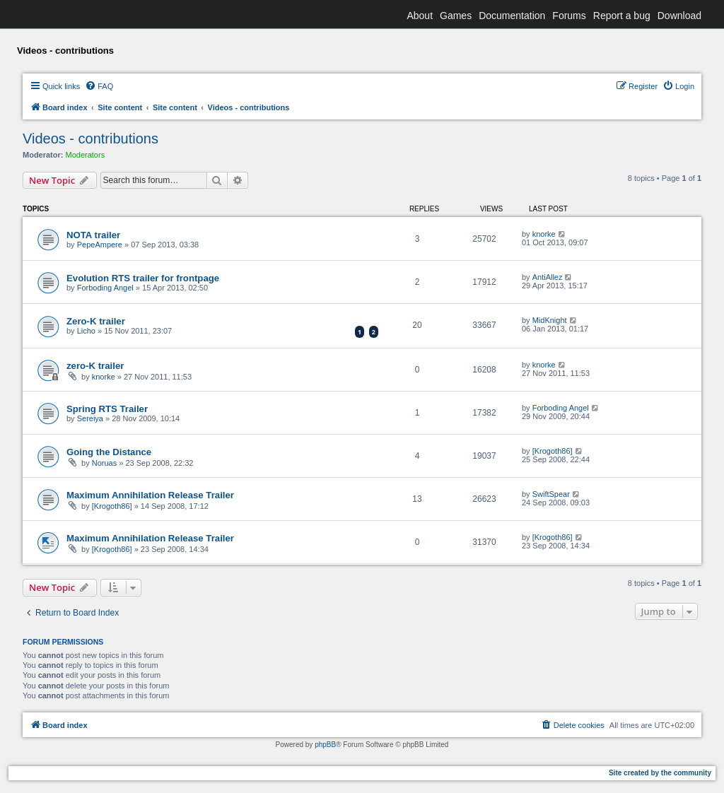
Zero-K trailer (95, 321)
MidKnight (549, 320)
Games (456, 15)
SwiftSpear (551, 494)
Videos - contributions (90, 138)
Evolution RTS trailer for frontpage (142, 278)
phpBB (325, 744)
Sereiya (90, 418)
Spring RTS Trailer (107, 409)
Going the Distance (108, 452)
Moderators (85, 155)
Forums (568, 15)
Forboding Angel (105, 287)
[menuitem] (99, 86)
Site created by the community (660, 773)
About (420, 15)
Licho (86, 331)
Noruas (104, 463)
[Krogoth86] (552, 451)
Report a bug (621, 15)
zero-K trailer (95, 365)
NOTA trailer (93, 235)
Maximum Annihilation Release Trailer (150, 495)
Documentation (512, 15)
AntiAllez (547, 277)
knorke (544, 234)
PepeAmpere (99, 244)
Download (679, 15)
